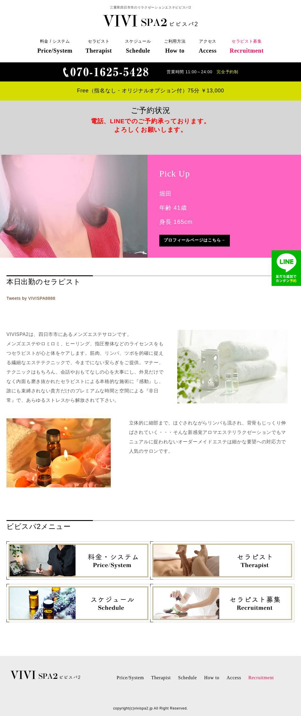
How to (211, 677)
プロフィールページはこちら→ (194, 240)
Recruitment (261, 677)
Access (234, 677)
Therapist (161, 677)
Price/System (130, 677)
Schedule (187, 677)
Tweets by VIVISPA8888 (30, 298)
